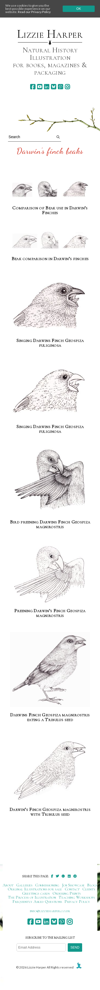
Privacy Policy (77, 901)
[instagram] (67, 86)
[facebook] (32, 86)
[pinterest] (60, 86)
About (8, 885)
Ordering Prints (67, 893)
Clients (88, 889)
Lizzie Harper (50, 34)
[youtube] (39, 86)
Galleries (24, 885)
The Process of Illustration (32, 897)
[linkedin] (46, 86)
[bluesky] (53, 86)
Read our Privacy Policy (34, 12)
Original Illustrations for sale (35, 889)
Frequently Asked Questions (37, 901)
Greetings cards (36, 893)
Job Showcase (73, 885)
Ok (78, 9)
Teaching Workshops (77, 897)
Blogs (92, 885)
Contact (72, 889)
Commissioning (47, 885)
